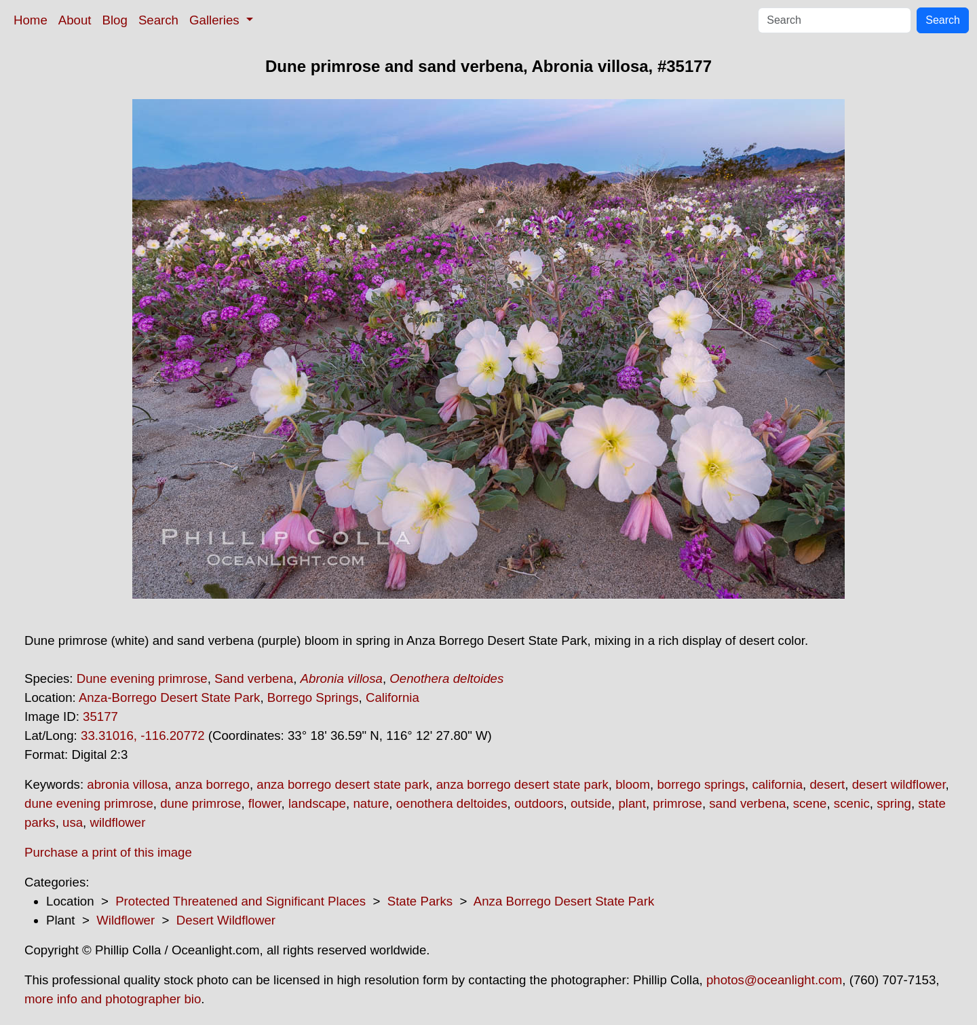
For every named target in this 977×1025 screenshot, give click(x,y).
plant (631, 803)
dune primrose (200, 803)
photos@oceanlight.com (774, 980)
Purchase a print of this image (108, 852)
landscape (317, 803)
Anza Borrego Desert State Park (564, 901)
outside (591, 803)
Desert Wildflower (225, 920)
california (777, 784)
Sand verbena (253, 678)
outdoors (539, 803)
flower (265, 803)
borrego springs (701, 784)
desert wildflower (899, 784)
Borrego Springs (313, 697)
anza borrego (212, 784)
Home (30, 20)
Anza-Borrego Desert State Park (170, 697)
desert (827, 784)
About (75, 20)
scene (810, 803)
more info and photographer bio (112, 999)
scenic (852, 803)
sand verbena (747, 803)
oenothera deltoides (451, 803)
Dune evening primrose (142, 678)
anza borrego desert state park (342, 784)
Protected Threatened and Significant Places (240, 901)
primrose (677, 803)
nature (371, 803)
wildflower (117, 822)
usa (72, 822)
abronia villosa (127, 784)
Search (158, 20)
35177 (100, 716)
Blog (115, 20)
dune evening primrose (88, 803)
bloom (632, 784)
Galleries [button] (216, 20)
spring (894, 803)
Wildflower (125, 920)
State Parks (420, 901)
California (392, 697)
